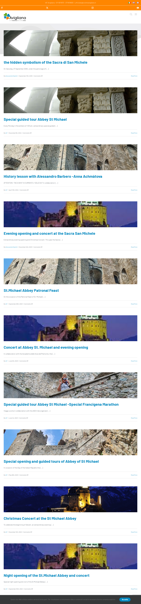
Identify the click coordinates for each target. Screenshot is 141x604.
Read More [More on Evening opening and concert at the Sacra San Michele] (134, 247)
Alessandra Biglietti (12, 76)
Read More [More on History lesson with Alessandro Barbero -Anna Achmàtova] (134, 190)
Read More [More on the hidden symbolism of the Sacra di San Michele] (134, 76)
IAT (6, 133)
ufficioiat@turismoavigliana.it (85, 3)
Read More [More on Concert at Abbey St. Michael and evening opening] (134, 361)
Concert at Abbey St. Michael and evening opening (46, 347)
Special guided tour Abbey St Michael (35, 119)
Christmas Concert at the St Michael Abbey (40, 518)
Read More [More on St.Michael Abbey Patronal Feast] (134, 304)
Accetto (125, 599)
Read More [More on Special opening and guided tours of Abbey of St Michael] (134, 475)
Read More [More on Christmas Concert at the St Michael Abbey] (134, 532)
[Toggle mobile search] (131, 14)
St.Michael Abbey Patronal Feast (31, 290)
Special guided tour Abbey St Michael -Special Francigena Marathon (61, 404)
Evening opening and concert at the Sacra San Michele (49, 233)
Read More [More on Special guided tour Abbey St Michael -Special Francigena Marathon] (134, 418)
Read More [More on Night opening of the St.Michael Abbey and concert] (134, 589)
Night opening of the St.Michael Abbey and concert (46, 575)
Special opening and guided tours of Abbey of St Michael (51, 461)
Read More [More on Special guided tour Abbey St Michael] (134, 133)
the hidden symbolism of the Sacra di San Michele (45, 62)
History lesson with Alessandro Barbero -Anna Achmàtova (53, 176)
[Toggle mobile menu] (136, 14)
